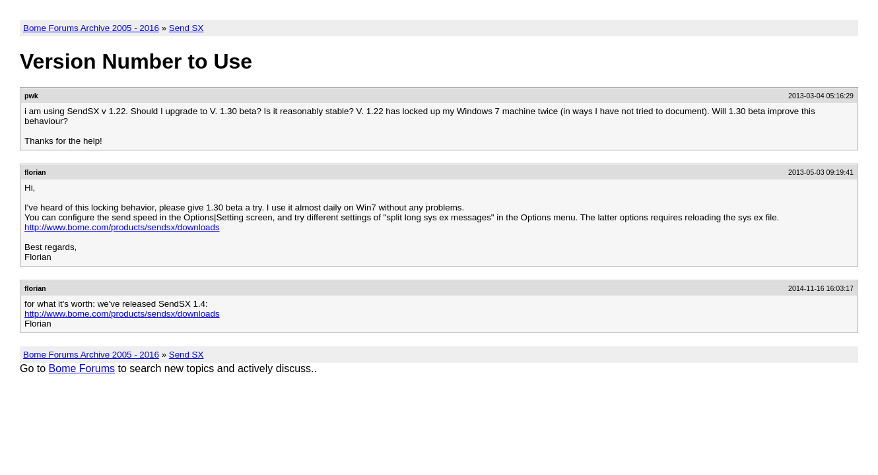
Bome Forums (82, 368)
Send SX (186, 28)
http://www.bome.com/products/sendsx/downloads (122, 227)
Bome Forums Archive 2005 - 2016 (91, 28)
